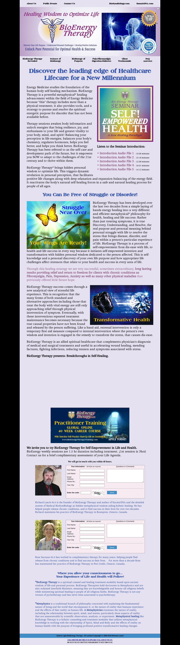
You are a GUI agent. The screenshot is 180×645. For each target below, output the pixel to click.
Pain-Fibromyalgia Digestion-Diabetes (101, 60)
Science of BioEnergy (55, 60)
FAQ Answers (147, 60)
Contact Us (69, 3)
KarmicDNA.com (145, 3)
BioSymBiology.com (119, 3)
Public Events (50, 3)
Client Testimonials (124, 60)
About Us (31, 3)
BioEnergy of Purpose (78, 60)
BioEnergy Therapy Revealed (32, 60)
